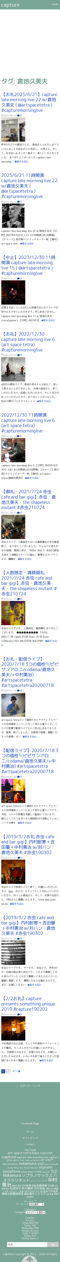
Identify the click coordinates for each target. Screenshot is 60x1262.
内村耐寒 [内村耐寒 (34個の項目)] (26, 1185)
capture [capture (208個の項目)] (9, 1157)
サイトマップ (30, 1138)
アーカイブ (22, 1204)
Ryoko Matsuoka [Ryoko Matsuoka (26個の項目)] (15, 1167)
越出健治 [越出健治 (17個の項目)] (30, 1197)
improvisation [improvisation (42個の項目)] (10, 1164)
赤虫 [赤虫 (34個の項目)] (56, 1194)
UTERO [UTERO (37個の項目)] (38, 1171)
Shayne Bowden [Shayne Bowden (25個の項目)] (31, 1167)
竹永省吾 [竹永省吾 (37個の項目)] (53, 1191)
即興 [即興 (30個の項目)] (34, 1185)
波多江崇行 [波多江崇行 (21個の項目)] (24, 1191)
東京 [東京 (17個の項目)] (7, 1189)
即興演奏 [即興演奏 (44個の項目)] (42, 1185)
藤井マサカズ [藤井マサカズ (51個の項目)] (37, 1194)
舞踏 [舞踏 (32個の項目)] (26, 1194)
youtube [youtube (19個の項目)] (46, 1172)
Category (20, 1212)
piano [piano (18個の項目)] (47, 1164)
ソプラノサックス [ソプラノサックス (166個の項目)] (37, 1175)
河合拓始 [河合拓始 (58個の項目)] (39, 1188)
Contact (30, 1144)
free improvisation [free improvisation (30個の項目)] (30, 1160)
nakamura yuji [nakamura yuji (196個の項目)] (31, 1163)
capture (10, 4)
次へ (14, 1071)
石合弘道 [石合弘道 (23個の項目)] (44, 1191)
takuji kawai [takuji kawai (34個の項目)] (27, 1171)
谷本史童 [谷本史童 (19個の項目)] (49, 1194)
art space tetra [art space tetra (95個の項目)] (19, 1153)
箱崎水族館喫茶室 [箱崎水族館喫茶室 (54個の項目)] (13, 1194)
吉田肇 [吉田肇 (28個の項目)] (51, 1185)
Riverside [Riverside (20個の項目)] (54, 1164)
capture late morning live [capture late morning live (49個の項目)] (32, 1157)
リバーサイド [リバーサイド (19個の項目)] (41, 1181)
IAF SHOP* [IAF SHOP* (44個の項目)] (46, 1160)
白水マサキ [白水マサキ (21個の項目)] (34, 1191)
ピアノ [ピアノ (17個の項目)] (33, 1181)
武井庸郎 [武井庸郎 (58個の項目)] (27, 1188)
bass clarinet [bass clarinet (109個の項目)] (42, 1152)
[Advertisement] (30, 41)
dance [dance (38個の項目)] (15, 1160)
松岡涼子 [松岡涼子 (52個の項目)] (15, 1188)
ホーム (30, 1131)
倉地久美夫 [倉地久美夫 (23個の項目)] (16, 1185)
